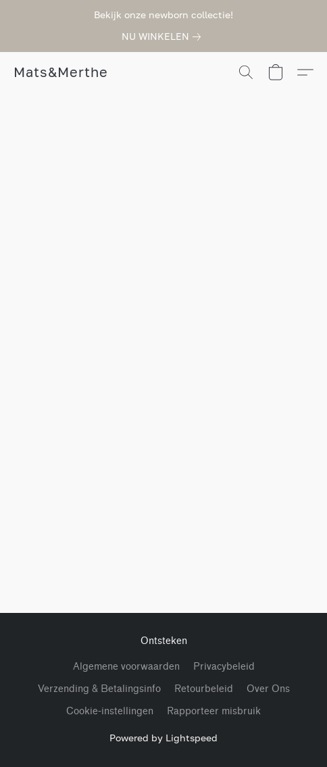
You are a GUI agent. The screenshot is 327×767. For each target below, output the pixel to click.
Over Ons (268, 689)
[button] (60, 72)
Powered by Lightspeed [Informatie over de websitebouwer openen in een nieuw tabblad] (163, 737)
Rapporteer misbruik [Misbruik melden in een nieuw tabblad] (214, 711)
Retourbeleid (203, 689)
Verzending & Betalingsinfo (99, 689)
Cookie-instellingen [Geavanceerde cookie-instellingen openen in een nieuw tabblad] (109, 711)
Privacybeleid (224, 666)
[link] (164, 36)
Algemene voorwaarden (126, 666)
